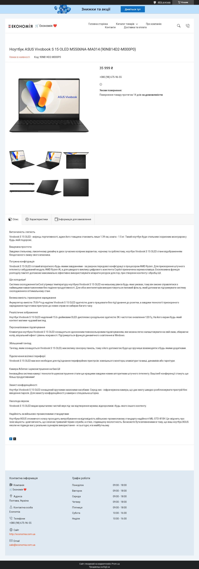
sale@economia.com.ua (22, 545)
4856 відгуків (164, 2)
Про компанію (154, 24)
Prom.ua (116, 564)
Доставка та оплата (135, 27)
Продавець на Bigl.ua (99, 567)
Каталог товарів (125, 24)
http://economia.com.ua (22, 534)
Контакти (110, 27)
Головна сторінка (98, 24)
